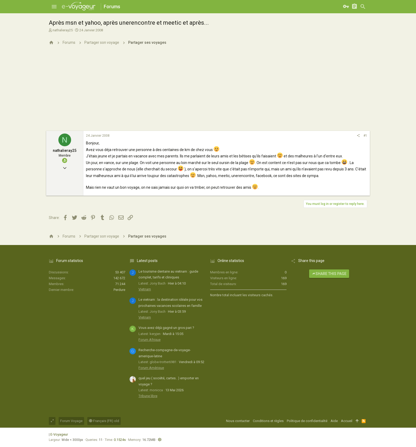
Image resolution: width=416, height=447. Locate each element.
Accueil (346, 421)
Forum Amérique (151, 368)
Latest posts (147, 261)
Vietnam (144, 289)
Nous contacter (238, 421)
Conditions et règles (268, 421)
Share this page (329, 274)
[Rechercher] (363, 6)
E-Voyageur (59, 434)
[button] (54, 6)
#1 (365, 135)
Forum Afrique (149, 340)
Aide (334, 421)
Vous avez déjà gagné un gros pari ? (166, 328)
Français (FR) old (104, 421)
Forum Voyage (71, 421)
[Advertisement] (208, 91)
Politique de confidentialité (307, 421)
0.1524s (120, 440)
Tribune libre (147, 396)
